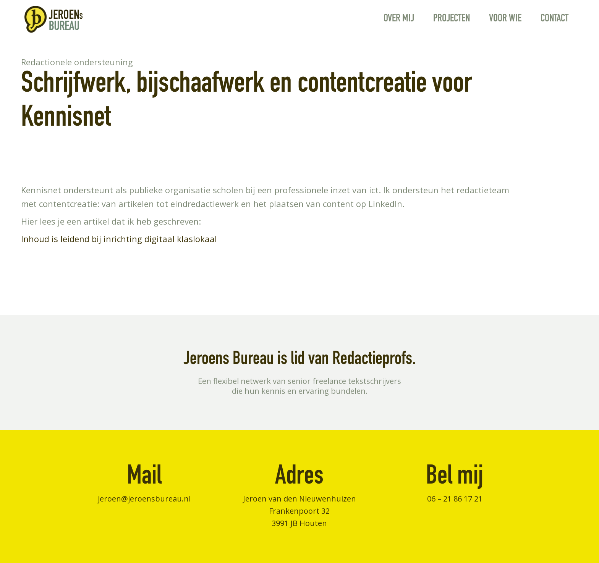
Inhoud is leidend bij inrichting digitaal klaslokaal (119, 238)
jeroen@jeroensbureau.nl (144, 498)
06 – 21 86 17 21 (454, 498)
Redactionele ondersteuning (77, 62)
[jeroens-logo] (53, 19)
